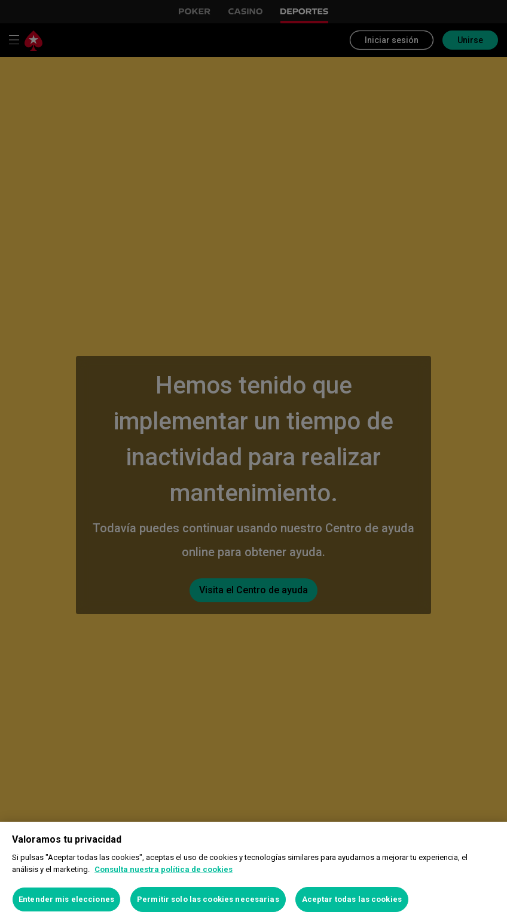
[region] (253, 873)
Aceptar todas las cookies (352, 899)
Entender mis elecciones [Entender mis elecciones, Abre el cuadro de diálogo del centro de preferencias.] (66, 899)
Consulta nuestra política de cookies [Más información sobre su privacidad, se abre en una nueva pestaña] (163, 869)
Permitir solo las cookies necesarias (208, 899)
